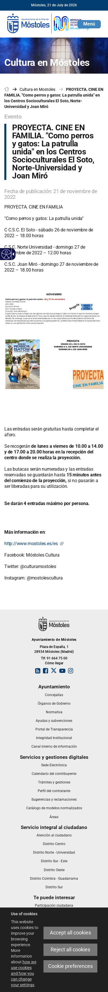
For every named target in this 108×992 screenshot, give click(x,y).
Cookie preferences (70, 966)
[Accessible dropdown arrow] (12, 254)
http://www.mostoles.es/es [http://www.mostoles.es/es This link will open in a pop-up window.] (34, 543)
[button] (89, 24)
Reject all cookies (70, 949)
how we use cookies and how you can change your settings (23, 973)
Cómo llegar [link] (54, 663)
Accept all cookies (70, 933)
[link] (49, 23)
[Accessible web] (6, 254)
